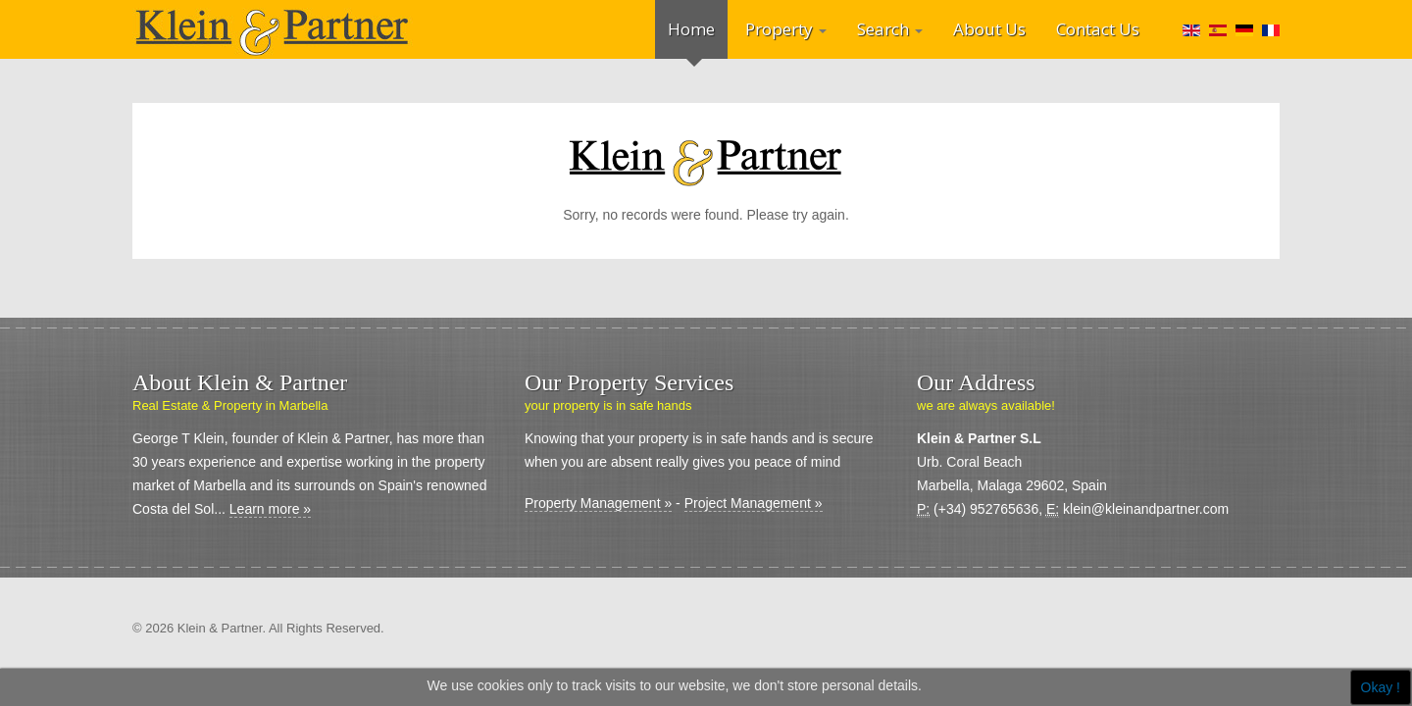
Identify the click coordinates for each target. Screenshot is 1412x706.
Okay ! (1380, 687)
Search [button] (890, 29)
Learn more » (270, 509)
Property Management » (598, 503)
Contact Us (1097, 29)
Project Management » (753, 503)
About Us (989, 29)
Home (691, 29)
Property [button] (786, 29)
